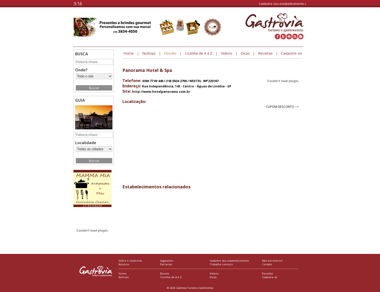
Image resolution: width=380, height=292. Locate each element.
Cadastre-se (269, 277)
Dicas (213, 277)
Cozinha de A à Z (171, 277)
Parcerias (166, 264)
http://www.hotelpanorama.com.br (161, 91)
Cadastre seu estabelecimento (229, 260)
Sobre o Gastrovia (130, 260)
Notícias (124, 277)
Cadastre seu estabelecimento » (282, 3)
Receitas (267, 273)
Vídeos (214, 273)
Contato (267, 264)
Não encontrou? (272, 260)
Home (123, 273)
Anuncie (124, 264)
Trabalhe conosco (221, 264)
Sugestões (166, 260)
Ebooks (164, 273)
